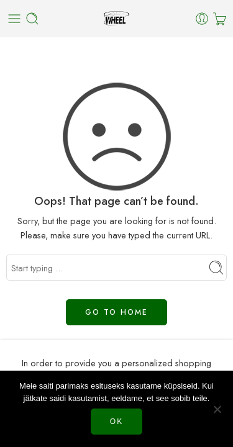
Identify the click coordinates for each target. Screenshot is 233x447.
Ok (116, 421)
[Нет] (217, 409)
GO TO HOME (116, 312)
